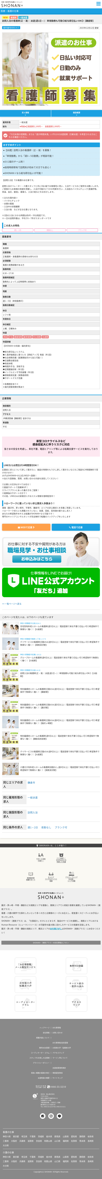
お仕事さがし (56, 928)
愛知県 (74, 1136)
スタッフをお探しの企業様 (39, 1057)
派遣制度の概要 (44, 1077)
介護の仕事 (8, 1152)
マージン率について (60, 1057)
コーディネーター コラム (25, 1003)
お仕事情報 (56, 1027)
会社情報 (46, 1032)
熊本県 (82, 1140)
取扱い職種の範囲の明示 (40, 1072)
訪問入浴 (33, 812)
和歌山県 (48, 1140)
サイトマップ (57, 1077)
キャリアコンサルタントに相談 (51, 876)
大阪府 (14, 1140)
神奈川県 (7, 1136)
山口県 (57, 1140)
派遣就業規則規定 (59, 1067)
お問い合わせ (57, 1032)
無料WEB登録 (76, 965)
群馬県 (57, 1136)
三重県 (6, 1140)
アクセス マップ (76, 1003)
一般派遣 (33, 797)
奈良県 (39, 1140)
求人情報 (25, 112)
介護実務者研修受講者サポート (30, 876)
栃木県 (49, 1136)
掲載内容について (43, 1037)
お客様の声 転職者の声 (25, 984)
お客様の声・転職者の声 (61, 1047)
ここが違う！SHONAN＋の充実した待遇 (61, 857)
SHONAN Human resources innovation (33, 1096)
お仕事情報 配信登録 (25, 965)
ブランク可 (64, 827)
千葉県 (32, 1136)
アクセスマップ (58, 1052)
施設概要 (76, 112)
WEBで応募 (25, 527)
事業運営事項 (57, 1072)
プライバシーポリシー (41, 1062)
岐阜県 (90, 1136)
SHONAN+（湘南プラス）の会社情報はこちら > (51, 942)
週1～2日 (33, 827)
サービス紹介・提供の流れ (76, 984)
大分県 (6, 1145)
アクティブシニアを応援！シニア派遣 (71, 876)
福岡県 (66, 1140)
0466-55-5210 (48, 1106)
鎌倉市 (32, 782)
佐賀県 (74, 1140)
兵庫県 (22, 1140)
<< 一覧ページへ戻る (12, 603)
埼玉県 (24, 1136)
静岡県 (82, 1136)
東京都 (16, 1136)
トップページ (44, 1027)
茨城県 (41, 1136)
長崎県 (90, 1140)
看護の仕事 (8, 1131)
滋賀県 (30, 1140)
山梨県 (66, 1136)
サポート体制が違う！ (40, 857)
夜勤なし (48, 827)
